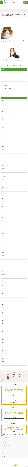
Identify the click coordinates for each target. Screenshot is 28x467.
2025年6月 (3, 127)
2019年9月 (3, 312)
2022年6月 (3, 225)
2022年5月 (3, 228)
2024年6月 (3, 160)
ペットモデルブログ (4, 85)
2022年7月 (3, 222)
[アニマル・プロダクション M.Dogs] (14, 465)
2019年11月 (3, 309)
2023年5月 (3, 195)
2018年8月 (3, 347)
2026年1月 (3, 108)
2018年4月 (3, 358)
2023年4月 (3, 198)
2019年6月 (3, 320)
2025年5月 (3, 130)
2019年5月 (3, 323)
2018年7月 (3, 350)
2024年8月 (3, 154)
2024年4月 (3, 165)
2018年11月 (3, 339)
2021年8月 (3, 252)
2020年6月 (3, 290)
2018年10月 (3, 342)
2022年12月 (3, 209)
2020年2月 (3, 301)
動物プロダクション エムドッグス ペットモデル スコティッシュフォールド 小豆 (12, 44)
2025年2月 (3, 138)
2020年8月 (3, 285)
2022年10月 (3, 214)
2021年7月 (3, 255)
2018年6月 (3, 353)
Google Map (14, 400)
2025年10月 (3, 116)
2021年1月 (3, 271)
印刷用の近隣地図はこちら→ (14, 402)
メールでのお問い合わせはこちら (14, 395)
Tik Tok (2, 74)
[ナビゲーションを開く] (1, 2)
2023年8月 (3, 187)
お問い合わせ (3, 456)
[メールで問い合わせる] (24, 2)
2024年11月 (3, 146)
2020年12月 (3, 274)
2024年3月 (3, 168)
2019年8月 (3, 315)
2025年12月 (3, 111)
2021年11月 (3, 244)
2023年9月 (3, 184)
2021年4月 (3, 263)
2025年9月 (3, 119)
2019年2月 (3, 331)
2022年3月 (3, 233)
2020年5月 (3, 293)
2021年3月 (3, 266)
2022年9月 (3, 217)
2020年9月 (3, 282)
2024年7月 (3, 157)
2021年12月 (3, 241)
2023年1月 (3, 206)
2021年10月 (3, 247)
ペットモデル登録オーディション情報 (6, 88)
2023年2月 (3, 203)
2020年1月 (3, 304)
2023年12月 (3, 176)
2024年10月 (3, 149)
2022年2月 (3, 236)
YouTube (3, 77)
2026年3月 (3, 103)
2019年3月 (3, 328)
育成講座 (3, 93)
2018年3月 (3, 361)
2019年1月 (3, 334)
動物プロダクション (3, 40)
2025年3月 (3, 135)
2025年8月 (3, 122)
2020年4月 (3, 296)
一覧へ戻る (14, 65)
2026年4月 (3, 100)
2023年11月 (3, 179)
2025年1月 (3, 141)
